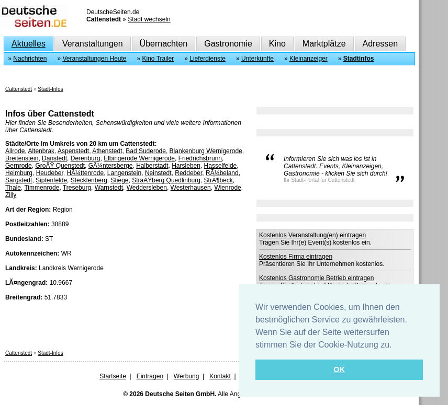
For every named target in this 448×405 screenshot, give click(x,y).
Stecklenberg (89, 180)
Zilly (10, 195)
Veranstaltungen (92, 43)
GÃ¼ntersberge (110, 165)
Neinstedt (158, 173)
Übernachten (164, 43)
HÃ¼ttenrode (85, 173)
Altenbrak (41, 151)
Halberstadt (152, 165)
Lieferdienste (207, 58)
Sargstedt (18, 180)
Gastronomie (228, 43)
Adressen (380, 43)
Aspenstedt (73, 151)
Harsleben (186, 165)
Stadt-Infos (50, 89)
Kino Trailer (158, 58)
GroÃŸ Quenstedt (60, 165)
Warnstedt (109, 187)
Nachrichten (30, 58)
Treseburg (77, 187)
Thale (13, 187)
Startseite (112, 376)
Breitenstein (21, 158)
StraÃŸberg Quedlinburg (166, 180)
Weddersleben (147, 187)
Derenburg (85, 158)
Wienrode (227, 187)
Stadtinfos (358, 58)
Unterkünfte (257, 58)
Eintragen (150, 376)
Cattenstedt (18, 89)
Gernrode (18, 165)
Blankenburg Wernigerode (206, 151)
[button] (395, 345)
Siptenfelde (51, 180)
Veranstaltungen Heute (94, 58)
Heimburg (18, 173)
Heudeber (49, 173)
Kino (277, 43)
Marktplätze (324, 43)
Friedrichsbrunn (200, 158)
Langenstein (124, 173)
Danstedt (54, 158)
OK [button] (339, 369)
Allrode (15, 151)
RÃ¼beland (222, 173)
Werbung (186, 376)
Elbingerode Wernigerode (139, 158)
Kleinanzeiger (308, 58)
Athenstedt (107, 151)
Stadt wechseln (149, 19)
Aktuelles (29, 43)
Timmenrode (41, 187)
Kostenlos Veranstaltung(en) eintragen (312, 235)
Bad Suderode (146, 151)
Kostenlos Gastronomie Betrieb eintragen (316, 278)
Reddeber (188, 173)
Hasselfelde (220, 165)
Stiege (119, 180)
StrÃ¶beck (218, 180)
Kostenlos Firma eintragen (295, 256)
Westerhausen (191, 187)
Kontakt (220, 376)
